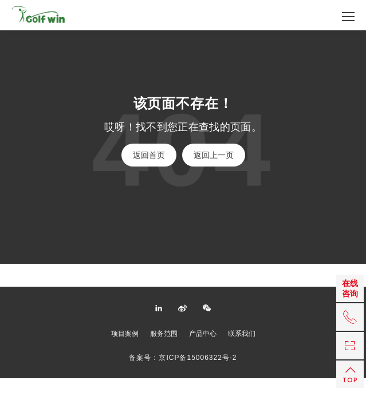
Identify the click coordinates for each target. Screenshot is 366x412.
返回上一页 (214, 155)
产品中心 (203, 333)
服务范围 (164, 333)
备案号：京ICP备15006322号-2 (183, 357)
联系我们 (241, 333)
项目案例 (125, 333)
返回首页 (149, 155)
